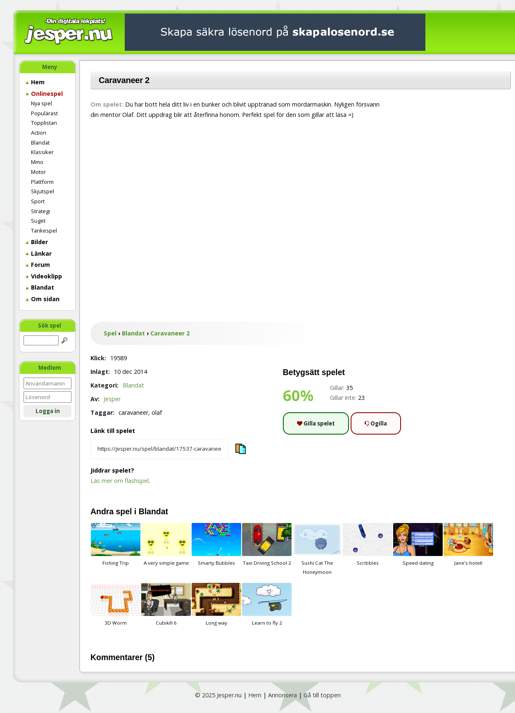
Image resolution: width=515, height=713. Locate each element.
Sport (38, 201)
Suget (38, 220)
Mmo (37, 162)
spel (124, 511)
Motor (38, 172)
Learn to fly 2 (267, 604)
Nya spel (41, 103)
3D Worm (115, 604)
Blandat (40, 142)
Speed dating (418, 544)
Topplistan (44, 122)
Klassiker (42, 152)
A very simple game (166, 544)
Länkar (39, 253)
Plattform (42, 181)
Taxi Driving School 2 (267, 544)
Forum (38, 265)
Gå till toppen (322, 695)
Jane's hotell (468, 544)
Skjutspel (42, 191)
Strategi (40, 211)
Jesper (112, 399)
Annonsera (282, 695)
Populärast (44, 113)
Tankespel (44, 230)
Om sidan (42, 299)
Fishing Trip (115, 544)
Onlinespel (44, 93)
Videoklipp (44, 276)
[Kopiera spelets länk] (159, 449)
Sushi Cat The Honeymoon (317, 549)
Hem (35, 82)
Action (38, 132)
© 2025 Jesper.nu (218, 695)
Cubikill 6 (166, 604)
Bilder (37, 242)
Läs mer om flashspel (119, 481)
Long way (216, 604)
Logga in (48, 411)
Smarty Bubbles (216, 544)
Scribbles (367, 544)
